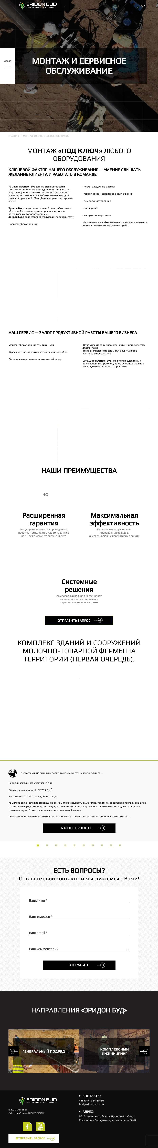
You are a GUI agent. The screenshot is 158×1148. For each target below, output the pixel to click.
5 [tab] (74, 845)
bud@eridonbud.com (91, 1104)
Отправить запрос (74, 620)
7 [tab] (93, 845)
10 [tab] (120, 845)
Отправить (79, 965)
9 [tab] (111, 845)
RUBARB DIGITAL (36, 1113)
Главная (13, 135)
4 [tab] (65, 845)
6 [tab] (84, 845)
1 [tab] (38, 845)
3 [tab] (56, 845)
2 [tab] (47, 845)
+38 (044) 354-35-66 (91, 1100)
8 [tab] (102, 845)
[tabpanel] (79, 740)
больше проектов (76, 828)
